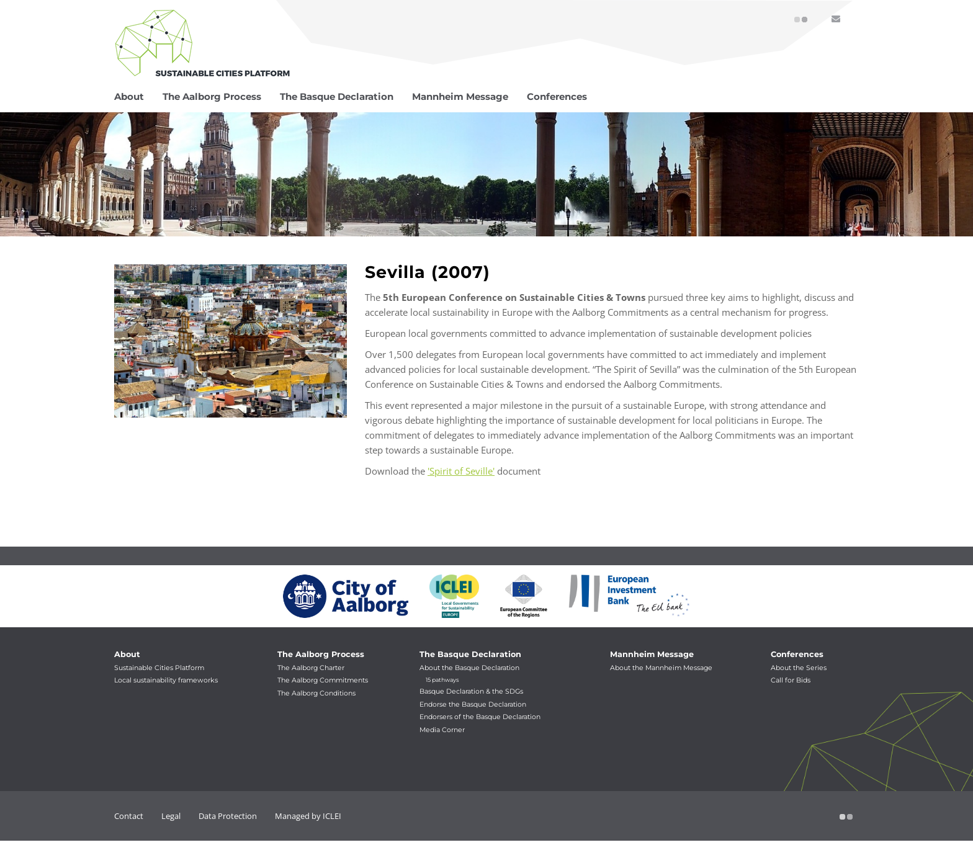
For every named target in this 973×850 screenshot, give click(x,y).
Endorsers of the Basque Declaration (479, 717)
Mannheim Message (652, 654)
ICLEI (332, 815)
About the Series (799, 668)
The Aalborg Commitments (322, 680)
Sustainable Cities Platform (159, 668)
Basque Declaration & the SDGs (471, 691)
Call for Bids (790, 680)
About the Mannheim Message (661, 668)
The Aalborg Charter (310, 668)
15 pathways (442, 679)
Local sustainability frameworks (166, 680)
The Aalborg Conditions (316, 693)
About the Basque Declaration (469, 668)
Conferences (797, 654)
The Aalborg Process (320, 654)
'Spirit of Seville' (461, 471)
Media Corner (442, 730)
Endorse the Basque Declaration (472, 704)
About (127, 654)
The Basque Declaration (470, 654)
